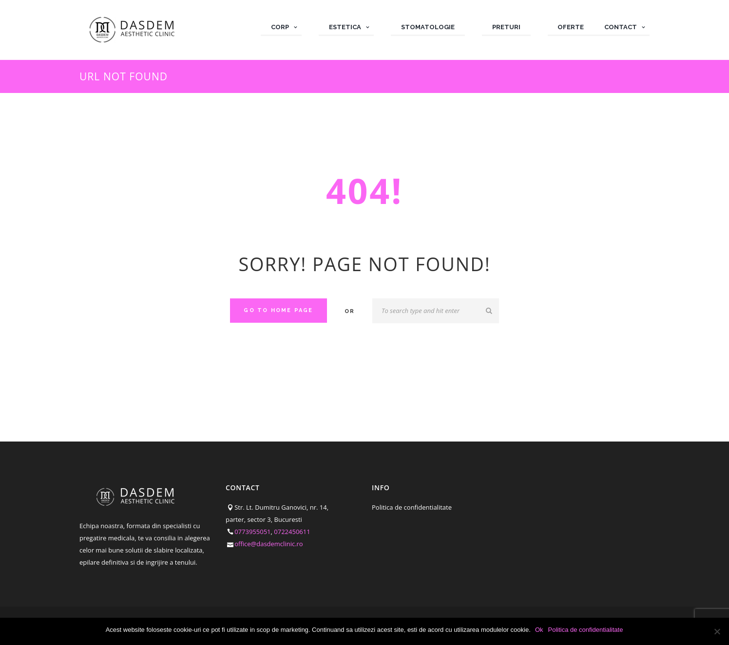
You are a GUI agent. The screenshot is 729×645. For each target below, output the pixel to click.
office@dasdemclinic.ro (268, 543)
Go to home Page (278, 310)
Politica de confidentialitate (412, 507)
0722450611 (292, 531)
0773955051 (252, 531)
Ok (540, 629)
